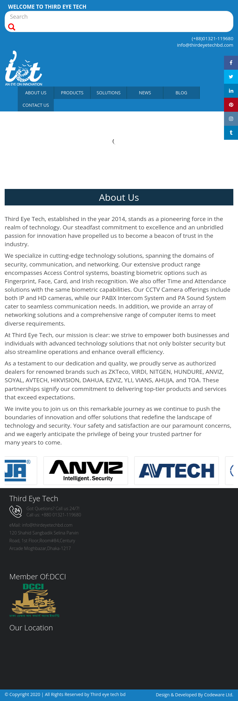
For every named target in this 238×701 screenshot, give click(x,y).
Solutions (109, 93)
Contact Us (36, 105)
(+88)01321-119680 (212, 38)
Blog (181, 93)
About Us (35, 93)
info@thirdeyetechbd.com (205, 45)
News (145, 93)
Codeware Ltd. (218, 695)
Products (72, 93)
